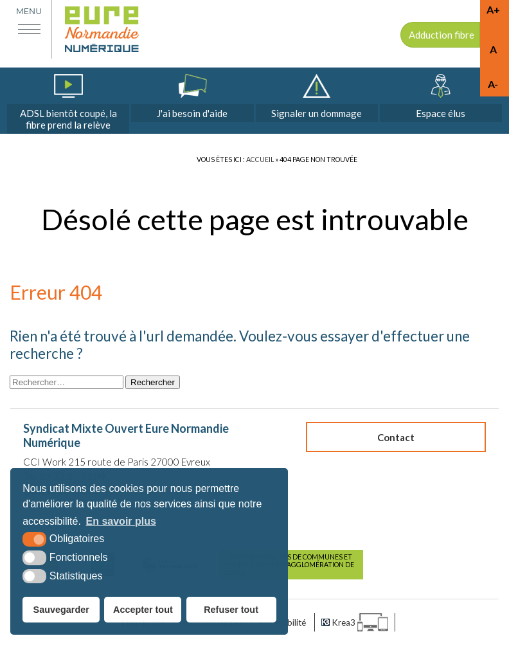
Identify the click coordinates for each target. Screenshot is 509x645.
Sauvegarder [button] (61, 609)
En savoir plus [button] (121, 521)
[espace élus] (441, 98)
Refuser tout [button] (231, 609)
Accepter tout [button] (143, 609)
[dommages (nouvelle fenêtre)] (317, 98)
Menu (29, 11)
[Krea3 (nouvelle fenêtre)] (354, 622)
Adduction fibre (441, 35)
